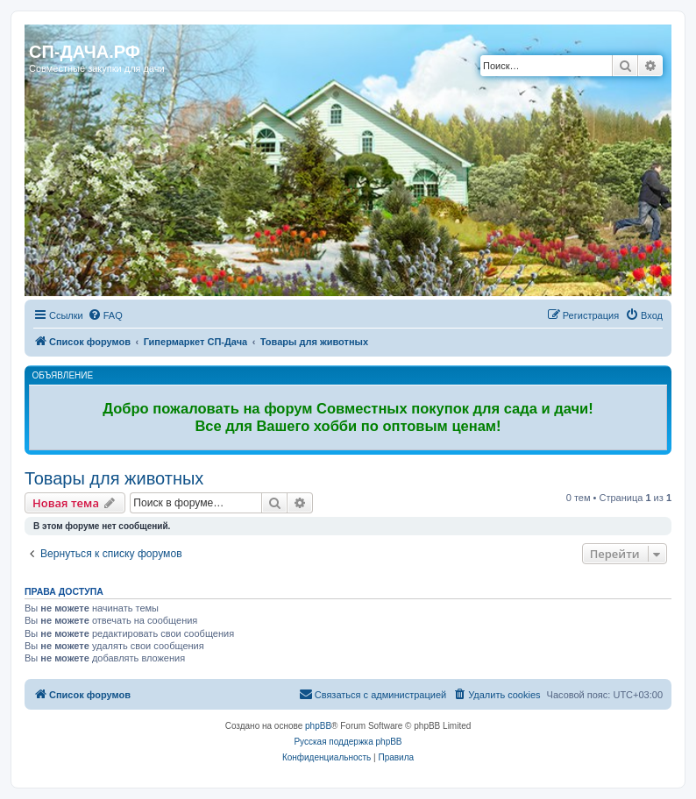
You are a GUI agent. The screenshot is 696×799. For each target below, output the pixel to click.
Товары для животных (114, 478)
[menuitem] (105, 315)
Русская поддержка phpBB (347, 741)
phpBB (318, 726)
